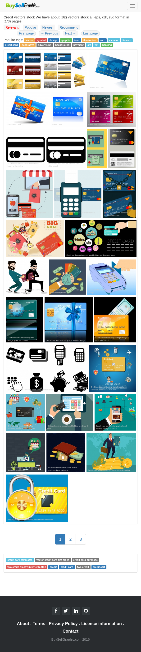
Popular (30, 27)
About (23, 623)
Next (70, 33)
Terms (39, 623)
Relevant (11, 27)
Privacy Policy (63, 623)
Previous (49, 33)
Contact (70, 631)
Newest (48, 27)
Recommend (68, 27)
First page (26, 33)
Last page (90, 33)
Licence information (101, 623)
